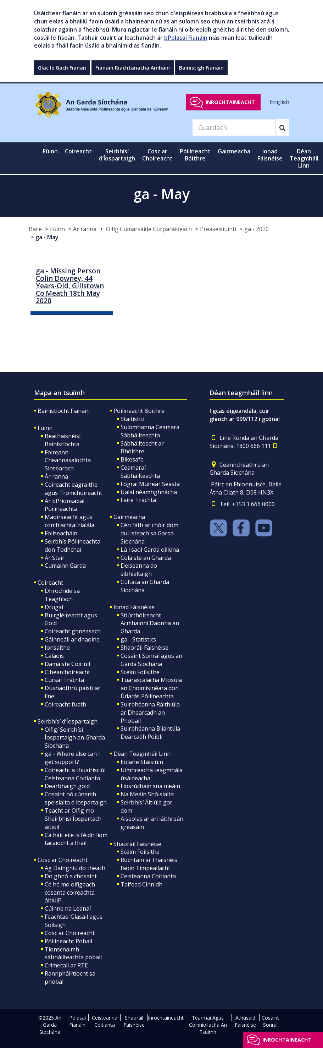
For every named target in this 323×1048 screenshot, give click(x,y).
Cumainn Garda (65, 565)
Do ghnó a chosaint (71, 876)
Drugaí (54, 607)
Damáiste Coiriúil (67, 664)
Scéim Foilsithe (140, 672)
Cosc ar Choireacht (63, 860)
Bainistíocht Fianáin (64, 411)
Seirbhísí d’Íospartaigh (68, 721)
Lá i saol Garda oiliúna (150, 549)
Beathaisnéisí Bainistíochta (62, 440)
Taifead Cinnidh (141, 884)
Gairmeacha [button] (234, 151)
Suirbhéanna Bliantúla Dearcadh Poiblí (150, 733)
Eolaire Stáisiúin (142, 762)
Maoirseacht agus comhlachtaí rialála (69, 521)
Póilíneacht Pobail (68, 941)
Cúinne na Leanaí (68, 908)
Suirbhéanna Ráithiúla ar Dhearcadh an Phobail (150, 712)
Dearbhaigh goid (67, 786)
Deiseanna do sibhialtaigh (139, 570)
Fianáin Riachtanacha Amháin (132, 67)
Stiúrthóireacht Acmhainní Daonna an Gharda (150, 623)
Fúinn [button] (50, 151)
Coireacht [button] (78, 151)
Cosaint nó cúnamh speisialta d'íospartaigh (76, 798)
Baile (35, 229)
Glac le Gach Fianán (62, 67)
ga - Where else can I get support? (72, 758)
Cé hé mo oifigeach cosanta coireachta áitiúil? (70, 892)
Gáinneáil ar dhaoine (72, 639)
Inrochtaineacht (230, 102)
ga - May (47, 237)
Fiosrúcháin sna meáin (150, 786)
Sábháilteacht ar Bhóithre (142, 447)
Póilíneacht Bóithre (139, 411)
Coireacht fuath (65, 704)
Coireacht (50, 582)
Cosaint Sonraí (270, 1021)
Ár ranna (84, 229)
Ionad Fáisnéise (134, 607)
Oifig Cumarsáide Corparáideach (148, 229)
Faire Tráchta (138, 500)
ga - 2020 (256, 229)
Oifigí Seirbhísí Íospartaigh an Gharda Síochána (75, 738)
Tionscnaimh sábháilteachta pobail (73, 953)
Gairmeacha (129, 517)
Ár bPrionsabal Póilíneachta (64, 505)
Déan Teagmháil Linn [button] (304, 158)
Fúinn (57, 229)
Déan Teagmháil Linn (142, 754)
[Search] (234, 127)
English (279, 102)
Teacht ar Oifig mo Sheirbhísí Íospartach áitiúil (73, 819)
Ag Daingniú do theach (75, 868)
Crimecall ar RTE (66, 965)
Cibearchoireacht (67, 672)
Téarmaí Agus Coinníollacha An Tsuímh (208, 1024)
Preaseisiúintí (218, 229)
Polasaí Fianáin (77, 1021)
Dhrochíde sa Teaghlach (62, 595)
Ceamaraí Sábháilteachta (140, 472)
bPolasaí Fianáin (185, 38)
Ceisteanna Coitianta (148, 876)
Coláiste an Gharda (146, 558)
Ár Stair (55, 558)
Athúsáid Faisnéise (245, 1021)
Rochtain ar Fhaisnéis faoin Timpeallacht (149, 864)
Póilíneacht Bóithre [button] (195, 154)
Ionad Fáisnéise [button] (270, 154)
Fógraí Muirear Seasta (150, 484)
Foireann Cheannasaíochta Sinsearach (68, 460)
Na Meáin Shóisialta (147, 794)
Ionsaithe (57, 647)
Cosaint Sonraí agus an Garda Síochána (151, 660)
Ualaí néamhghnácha (149, 492)
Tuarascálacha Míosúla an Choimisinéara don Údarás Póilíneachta (151, 688)
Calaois (54, 656)
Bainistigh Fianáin (201, 67)
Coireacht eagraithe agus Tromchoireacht (73, 489)
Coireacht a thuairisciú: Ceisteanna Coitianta (75, 774)
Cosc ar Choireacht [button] (157, 154)
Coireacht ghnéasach (73, 631)
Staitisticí (132, 419)
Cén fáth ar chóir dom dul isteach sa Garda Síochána (149, 533)
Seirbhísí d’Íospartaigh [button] (117, 154)
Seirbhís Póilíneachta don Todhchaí (72, 545)
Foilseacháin (61, 533)
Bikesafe (132, 459)
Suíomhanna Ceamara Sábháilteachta (150, 431)
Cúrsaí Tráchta (64, 680)
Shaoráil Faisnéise (144, 647)
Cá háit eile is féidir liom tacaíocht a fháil (76, 839)
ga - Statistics (138, 639)
